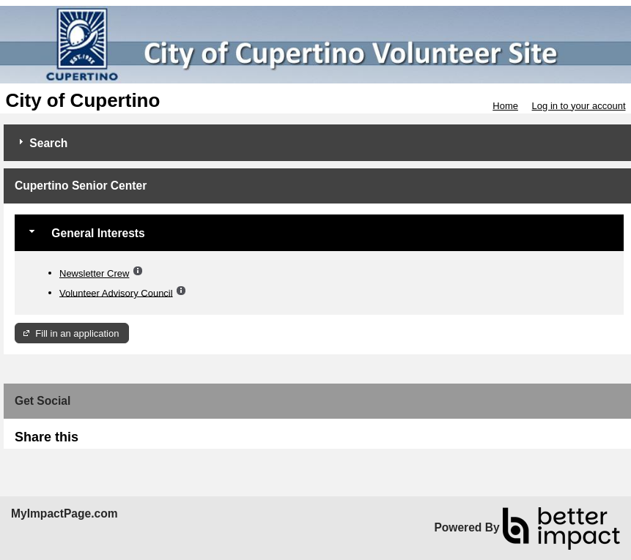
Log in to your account (579, 105)
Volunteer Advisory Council (116, 292)
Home (505, 105)
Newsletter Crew (94, 273)
